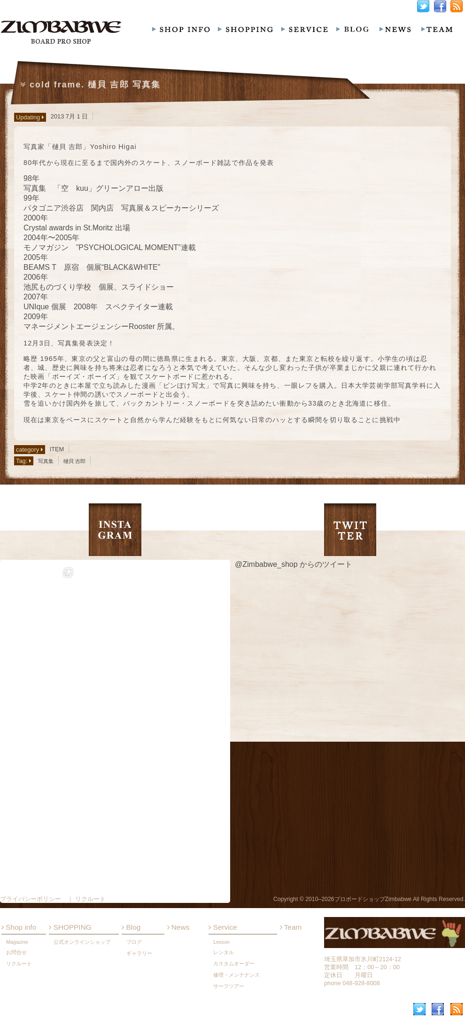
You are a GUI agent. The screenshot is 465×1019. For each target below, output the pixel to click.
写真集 (46, 461)
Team (291, 927)
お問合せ (16, 952)
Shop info (18, 927)
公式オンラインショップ (82, 942)
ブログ (134, 942)
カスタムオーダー (234, 963)
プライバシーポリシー (30, 898)
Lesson (221, 942)
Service (223, 927)
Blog (131, 927)
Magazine (17, 942)
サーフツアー (228, 986)
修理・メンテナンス (236, 975)
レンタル (223, 952)
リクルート (19, 963)
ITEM (57, 449)
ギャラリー (139, 953)
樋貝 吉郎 (74, 461)
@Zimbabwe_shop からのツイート (293, 564)
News (178, 927)
